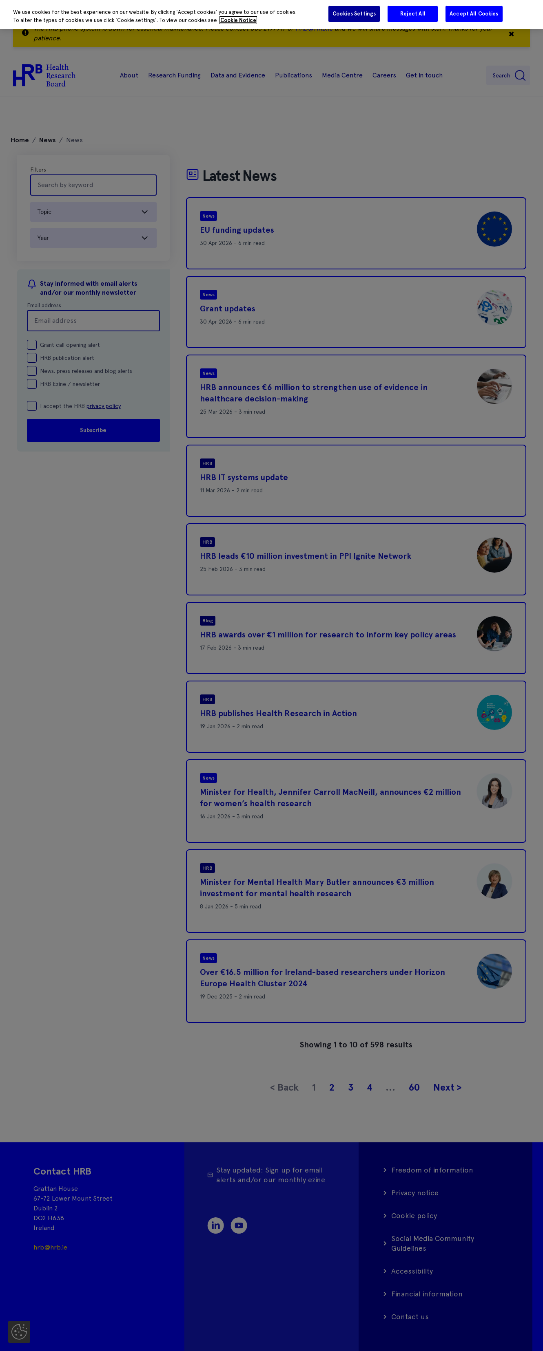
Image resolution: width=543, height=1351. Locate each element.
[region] (271, 14)
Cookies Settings (354, 14)
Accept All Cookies (474, 14)
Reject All (413, 14)
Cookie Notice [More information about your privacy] (238, 20)
